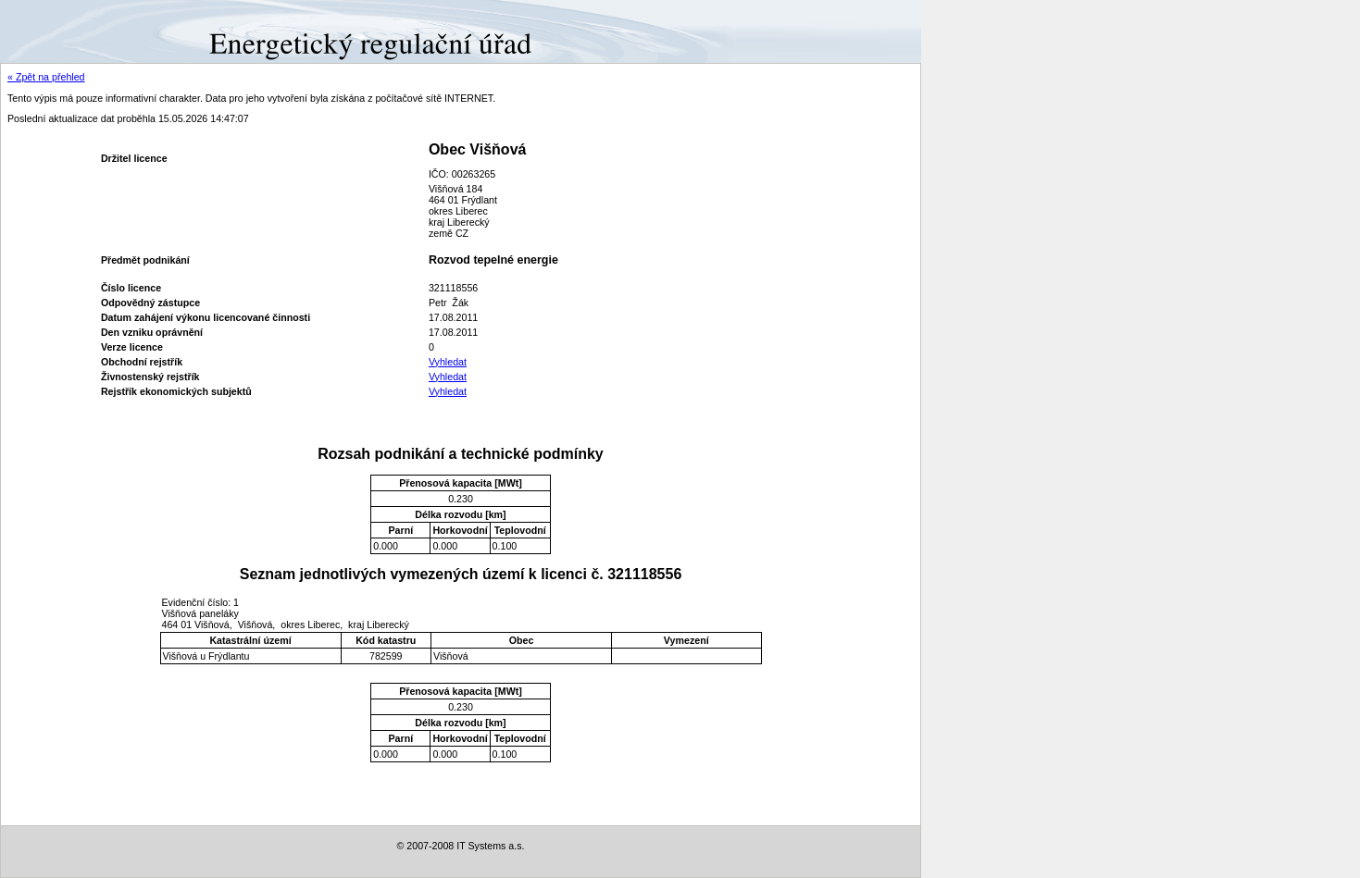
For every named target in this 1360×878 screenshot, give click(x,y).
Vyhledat (448, 361)
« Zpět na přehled (46, 76)
